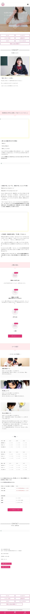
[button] (28, 4)
